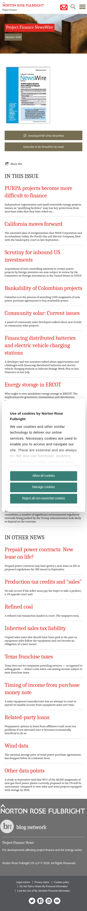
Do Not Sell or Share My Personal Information (44, 886)
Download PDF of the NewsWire (46, 135)
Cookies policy (61, 882)
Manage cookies (43, 487)
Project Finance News (18, 843)
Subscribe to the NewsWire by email (43, 146)
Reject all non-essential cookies (43, 498)
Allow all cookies (43, 475)
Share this (16, 164)
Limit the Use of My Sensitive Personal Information (43, 890)
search (73, 8)
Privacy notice (42, 882)
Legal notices (23, 882)
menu (82, 8)
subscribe (64, 7)
